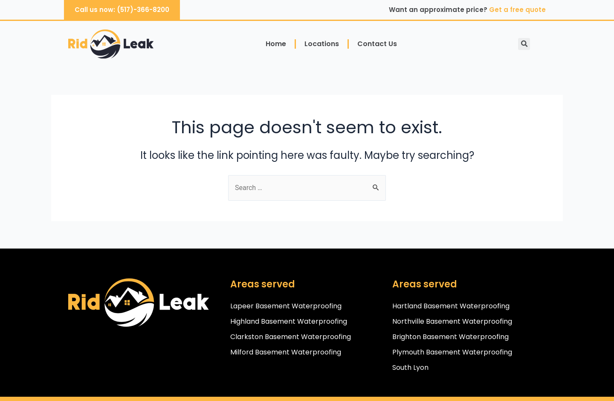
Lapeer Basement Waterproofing (286, 306)
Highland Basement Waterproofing (288, 321)
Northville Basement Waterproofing (452, 321)
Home (276, 44)
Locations (321, 44)
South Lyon (410, 367)
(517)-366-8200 (143, 9)
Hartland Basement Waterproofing (451, 306)
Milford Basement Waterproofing (285, 352)
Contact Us (377, 44)
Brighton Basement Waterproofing (450, 337)
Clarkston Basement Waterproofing (290, 337)
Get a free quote (517, 9)
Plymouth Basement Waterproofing (452, 352)
